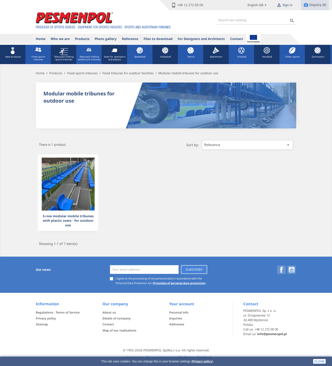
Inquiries (175, 318)
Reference (130, 39)
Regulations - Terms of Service (58, 312)
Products (82, 39)
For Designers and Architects (201, 39)
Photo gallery (106, 39)
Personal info (178, 312)
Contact (236, 39)
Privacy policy (202, 361)
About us (109, 312)
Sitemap (42, 324)
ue (253, 38)
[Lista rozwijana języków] (258, 5)
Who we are (60, 39)
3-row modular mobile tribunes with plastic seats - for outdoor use (68, 220)
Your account (181, 303)
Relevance (247, 144)
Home (41, 39)
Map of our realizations (119, 330)
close (319, 361)
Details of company (116, 318)
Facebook (281, 270)
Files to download (158, 39)
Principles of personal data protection (179, 283)
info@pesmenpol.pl (272, 334)
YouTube (291, 270)
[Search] (256, 20)
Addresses (176, 324)
